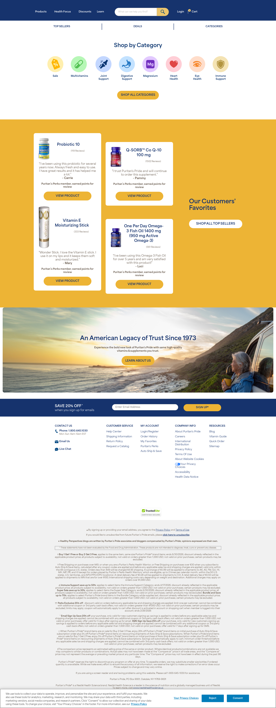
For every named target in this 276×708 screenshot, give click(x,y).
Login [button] (181, 11)
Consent (238, 698)
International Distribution (182, 443)
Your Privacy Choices (185, 466)
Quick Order (217, 441)
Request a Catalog (117, 446)
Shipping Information (119, 436)
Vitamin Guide (218, 436)
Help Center (114, 431)
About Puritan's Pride (188, 431)
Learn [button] (101, 11)
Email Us (64, 441)
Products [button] (42, 11)
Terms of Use (182, 530)
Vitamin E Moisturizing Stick (72, 223)
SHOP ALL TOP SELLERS (215, 224)
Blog (212, 431)
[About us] (138, 360)
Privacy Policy (183, 449)
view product (67, 196)
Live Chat (65, 449)
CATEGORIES (214, 26)
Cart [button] (192, 11)
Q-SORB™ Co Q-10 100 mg (144, 153)
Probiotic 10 (68, 145)
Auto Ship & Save (151, 451)
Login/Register (150, 431)
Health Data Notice (186, 477)
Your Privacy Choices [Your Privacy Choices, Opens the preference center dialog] (186, 698)
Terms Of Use (183, 454)
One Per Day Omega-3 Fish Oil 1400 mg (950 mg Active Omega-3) (143, 233)
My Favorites (149, 441)
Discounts (85, 11)
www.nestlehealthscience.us (148, 688)
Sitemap (214, 446)
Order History (149, 436)
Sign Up (202, 407)
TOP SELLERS (61, 26)
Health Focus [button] (63, 11)
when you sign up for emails (74, 408)
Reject (213, 698)
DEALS (137, 26)
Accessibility (182, 472)
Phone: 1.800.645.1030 (73, 431)
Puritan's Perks (149, 446)
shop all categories (138, 95)
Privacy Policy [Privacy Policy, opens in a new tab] (139, 704)
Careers (180, 436)
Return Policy (114, 441)
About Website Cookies (189, 459)
